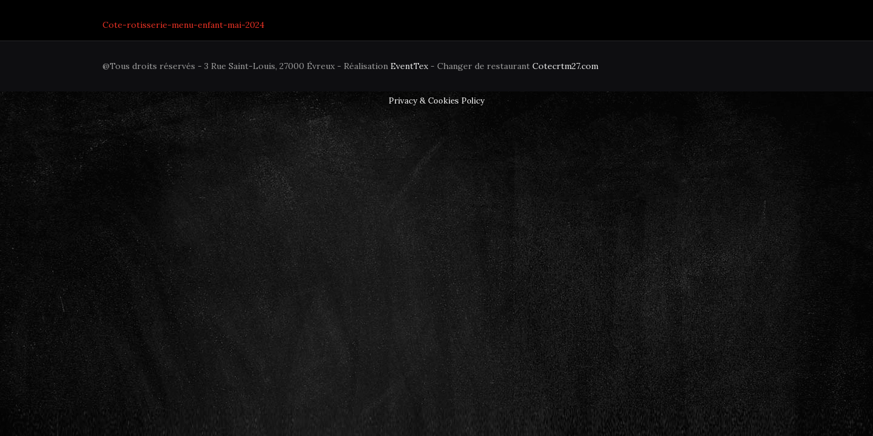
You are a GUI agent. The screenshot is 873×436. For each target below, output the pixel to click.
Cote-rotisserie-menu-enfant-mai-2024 (183, 24)
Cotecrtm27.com (565, 66)
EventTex (409, 66)
